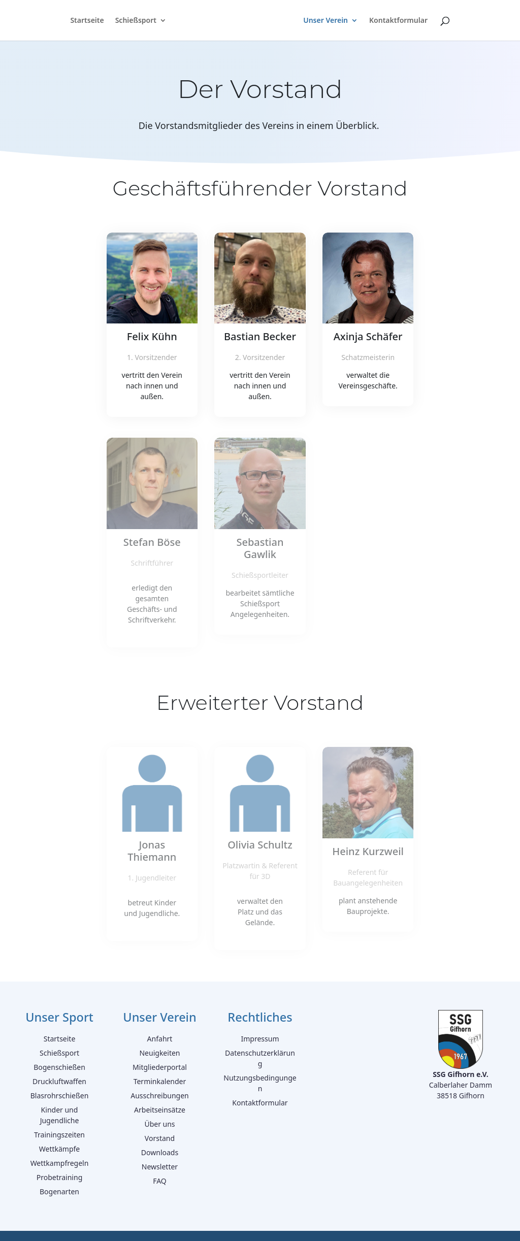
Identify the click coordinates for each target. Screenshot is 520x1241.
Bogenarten (59, 1191)
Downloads (159, 1152)
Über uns (159, 1124)
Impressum (260, 1038)
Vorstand (160, 1138)
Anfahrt (160, 1038)
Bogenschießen (59, 1067)
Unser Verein (325, 21)
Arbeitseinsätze (159, 1110)
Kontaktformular (398, 21)
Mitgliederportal (160, 1067)
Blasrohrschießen (59, 1095)
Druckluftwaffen (59, 1081)
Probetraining (60, 1177)
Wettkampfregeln (59, 1163)
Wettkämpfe (59, 1149)
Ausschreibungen (159, 1095)
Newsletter (160, 1166)
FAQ (160, 1181)
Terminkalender (160, 1081)
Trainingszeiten (59, 1134)
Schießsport (135, 21)
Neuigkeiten (159, 1053)
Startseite (87, 21)
